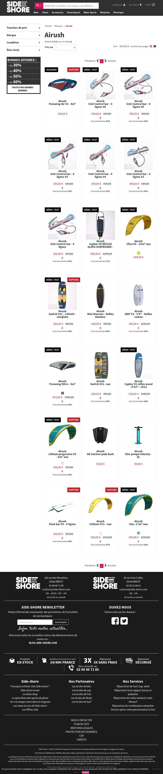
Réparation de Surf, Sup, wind (133, 686)
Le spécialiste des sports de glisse (30, 698)
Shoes (45, 12)
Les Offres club (30, 709)
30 (120, 46)
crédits (81, 739)
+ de (14, 65)
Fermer (85, 772)
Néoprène (105, 12)
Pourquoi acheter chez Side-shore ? (30, 686)
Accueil (48, 26)
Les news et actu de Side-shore (30, 705)
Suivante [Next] (110, 60)
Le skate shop (30, 694)
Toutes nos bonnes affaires (22, 89)
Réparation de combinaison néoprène (133, 705)
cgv (81, 735)
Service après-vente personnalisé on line (133, 709)
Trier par (49, 47)
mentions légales (81, 728)
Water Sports (90, 12)
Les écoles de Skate (81, 698)
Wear (36, 12)
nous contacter (81, 720)
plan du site (81, 724)
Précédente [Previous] (92, 60)
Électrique (118, 12)
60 (124, 46)
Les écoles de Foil (81, 694)
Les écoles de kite (81, 686)
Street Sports (73, 12)
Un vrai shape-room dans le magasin (30, 701)
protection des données (81, 732)
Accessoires (57, 12)
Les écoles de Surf (81, 701)
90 (128, 46)
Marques (59, 26)
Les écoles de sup (81, 690)
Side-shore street (30, 690)
